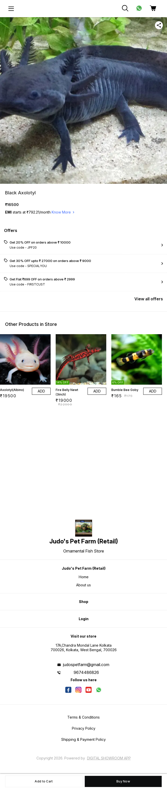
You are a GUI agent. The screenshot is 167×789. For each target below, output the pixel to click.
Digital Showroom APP (109, 758)
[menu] (11, 8)
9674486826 (86, 672)
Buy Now (123, 781)
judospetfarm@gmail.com (86, 664)
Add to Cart (44, 781)
